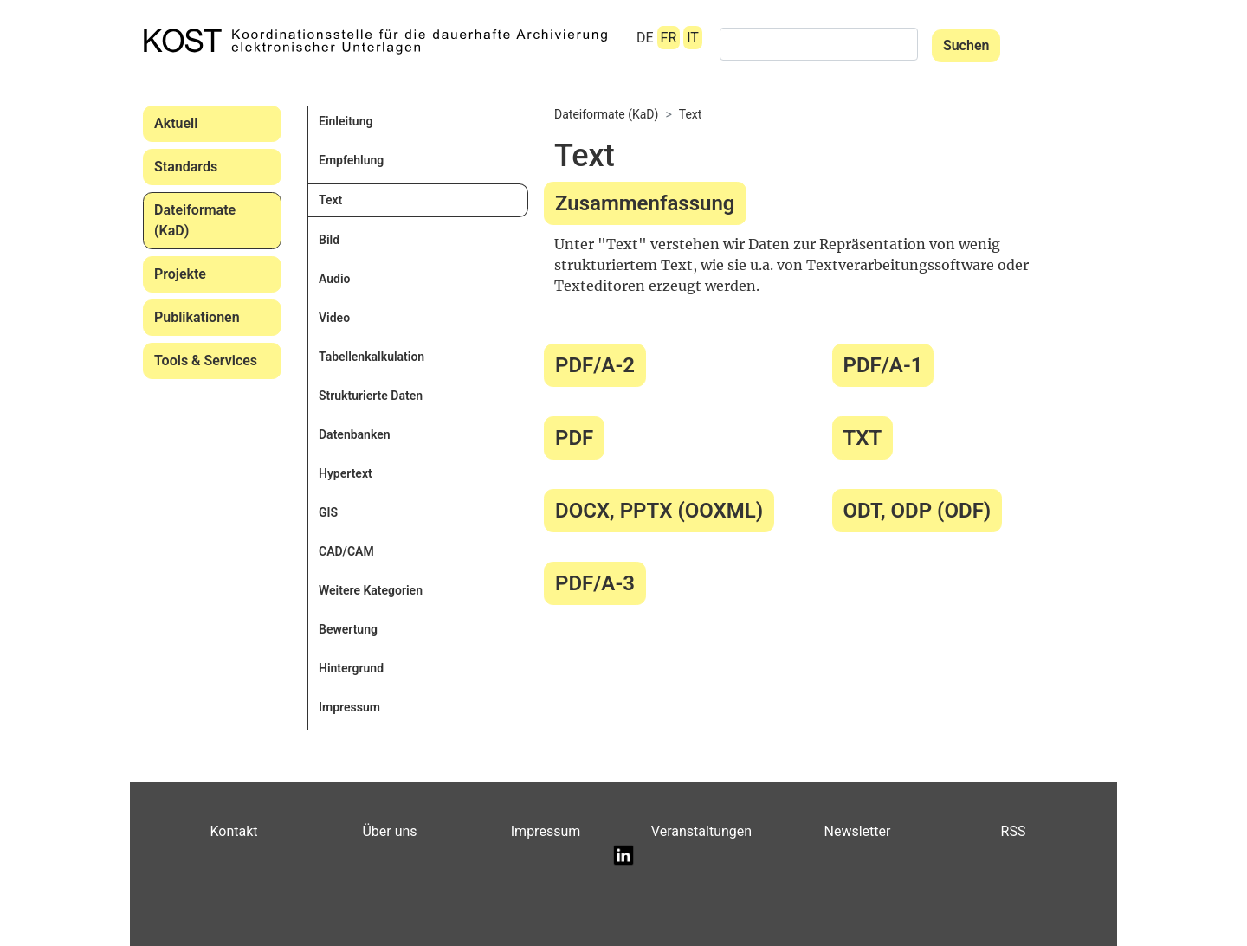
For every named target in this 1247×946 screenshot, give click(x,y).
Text (330, 200)
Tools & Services (205, 360)
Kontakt (233, 831)
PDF (574, 438)
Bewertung (348, 629)
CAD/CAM (346, 551)
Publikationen (197, 317)
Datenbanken (355, 434)
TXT (862, 438)
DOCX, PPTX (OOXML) (659, 511)
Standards (185, 166)
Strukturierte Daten (371, 395)
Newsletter (857, 831)
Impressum (349, 707)
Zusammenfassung (645, 203)
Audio (335, 279)
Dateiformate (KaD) (195, 220)
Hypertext (345, 473)
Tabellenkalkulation (371, 357)
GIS (328, 512)
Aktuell (175, 123)
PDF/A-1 (883, 365)
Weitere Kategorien (371, 590)
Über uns (389, 831)
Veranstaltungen (701, 831)
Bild (329, 240)
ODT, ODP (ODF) (917, 511)
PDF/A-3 (595, 583)
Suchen (966, 45)
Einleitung (345, 121)
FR (669, 37)
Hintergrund (351, 668)
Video (334, 318)
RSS (1013, 831)
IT (693, 37)
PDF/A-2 (595, 365)
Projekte (180, 274)
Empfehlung (351, 160)
